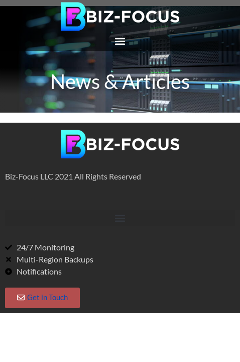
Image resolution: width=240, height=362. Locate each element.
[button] (120, 41)
